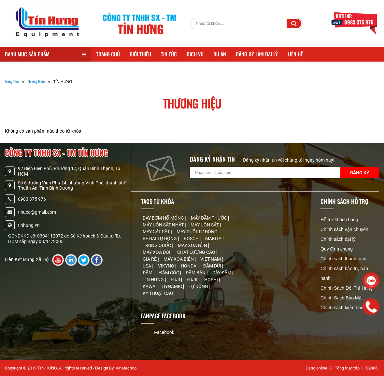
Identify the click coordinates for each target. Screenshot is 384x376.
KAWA (149, 286)
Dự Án (219, 54)
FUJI (176, 279)
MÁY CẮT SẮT (157, 231)
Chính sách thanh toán (343, 258)
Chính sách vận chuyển (344, 229)
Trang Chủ (108, 54)
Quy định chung (336, 249)
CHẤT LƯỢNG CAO (196, 252)
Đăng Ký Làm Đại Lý (257, 54)
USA (147, 265)
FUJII (192, 279)
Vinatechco (126, 368)
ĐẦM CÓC (169, 272)
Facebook (164, 332)
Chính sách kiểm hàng (343, 307)
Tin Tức (169, 54)
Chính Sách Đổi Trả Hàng (346, 288)
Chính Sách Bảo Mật (341, 297)
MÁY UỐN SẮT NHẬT (164, 224)
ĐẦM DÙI (212, 265)
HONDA (189, 265)
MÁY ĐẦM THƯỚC (209, 218)
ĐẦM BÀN (196, 272)
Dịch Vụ (195, 54)
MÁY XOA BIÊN (179, 259)
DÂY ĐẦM (222, 272)
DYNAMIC (172, 286)
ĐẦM (148, 272)
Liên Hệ (295, 54)
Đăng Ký (359, 172)
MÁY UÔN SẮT (205, 224)
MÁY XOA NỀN (193, 245)
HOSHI (211, 279)
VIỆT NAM (211, 259)
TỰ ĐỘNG (199, 286)
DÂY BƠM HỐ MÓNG (164, 218)
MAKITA (213, 238)
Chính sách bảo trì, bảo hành (344, 273)
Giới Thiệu (140, 54)
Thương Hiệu (36, 81)
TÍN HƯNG (154, 279)
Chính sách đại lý (338, 239)
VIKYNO (166, 265)
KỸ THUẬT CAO (158, 293)
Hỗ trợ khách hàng (339, 219)
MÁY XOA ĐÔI (157, 252)
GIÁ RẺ (150, 259)
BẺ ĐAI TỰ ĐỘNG (160, 238)
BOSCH (192, 238)
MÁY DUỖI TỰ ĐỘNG (198, 231)
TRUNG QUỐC (157, 245)
